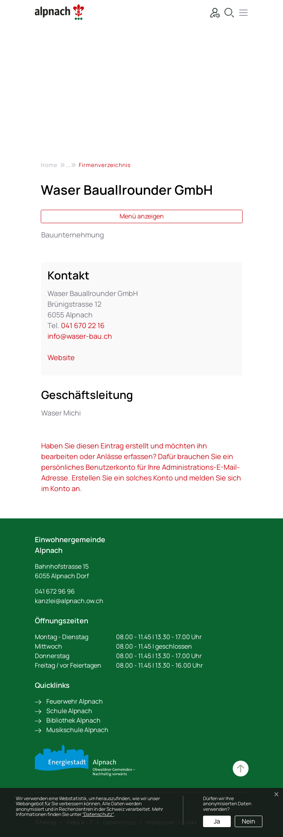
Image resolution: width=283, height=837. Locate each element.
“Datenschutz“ (98, 814)
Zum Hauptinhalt (241, 768)
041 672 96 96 (55, 591)
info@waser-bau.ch (79, 336)
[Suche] (227, 11)
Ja (217, 821)
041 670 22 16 (82, 325)
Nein (248, 821)
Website (65, 357)
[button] (241, 11)
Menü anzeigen (142, 216)
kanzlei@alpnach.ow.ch (69, 600)
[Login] (213, 11)
